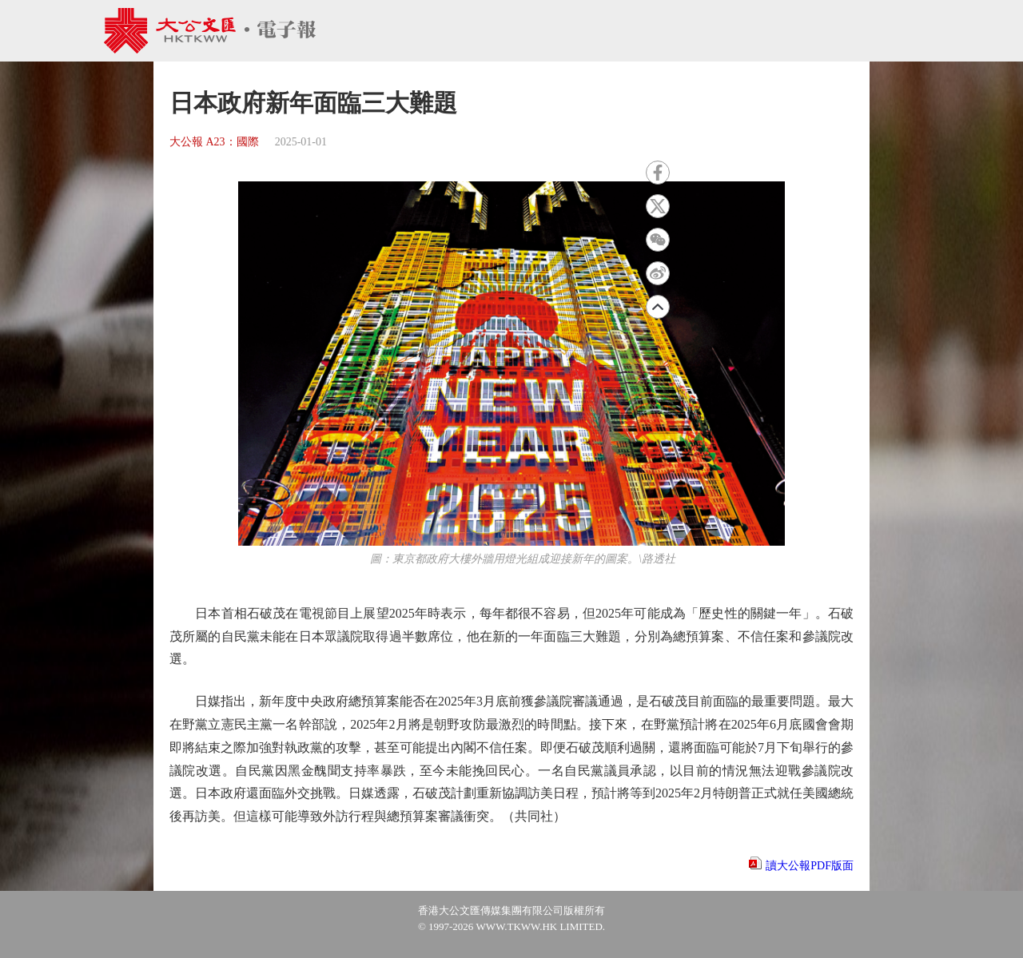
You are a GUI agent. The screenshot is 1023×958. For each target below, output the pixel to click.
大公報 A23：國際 (214, 142)
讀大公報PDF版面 (810, 866)
